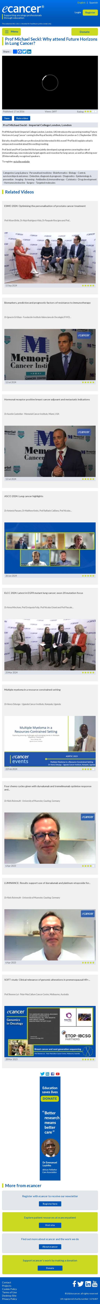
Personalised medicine (40, 172)
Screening (29, 179)
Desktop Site (9, 1295)
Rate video (22, 118)
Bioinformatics (60, 172)
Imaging (19, 179)
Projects (6, 1285)
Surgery (30, 182)
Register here (50, 1203)
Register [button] (90, 12)
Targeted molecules (45, 182)
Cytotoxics (71, 179)
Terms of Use (9, 1292)
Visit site (50, 1225)
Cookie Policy (9, 1289)
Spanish (93, 2)
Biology (72, 172)
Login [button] (78, 12)
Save (7, 118)
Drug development (87, 179)
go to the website (21, 161)
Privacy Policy (9, 1298)
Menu (11, 32)
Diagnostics (69, 176)
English (82, 2)
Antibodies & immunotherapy (50, 179)
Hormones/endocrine (14, 182)
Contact (6, 1282)
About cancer (50, 1246)
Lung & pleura (21, 172)
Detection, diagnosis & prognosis (45, 176)
